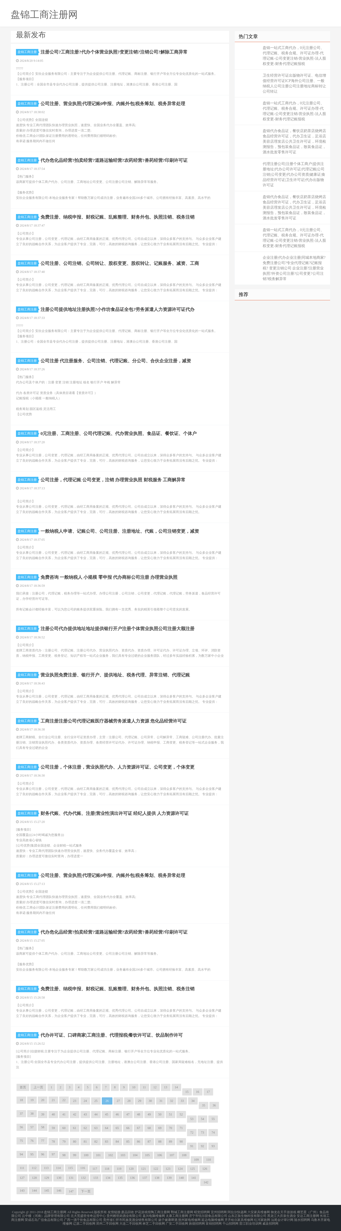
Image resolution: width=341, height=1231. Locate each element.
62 (85, 1128)
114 (58, 1168)
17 (208, 1092)
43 (85, 1114)
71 (181, 1128)
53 (191, 1119)
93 (213, 1146)
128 (34, 1178)
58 (42, 1127)
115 (70, 1168)
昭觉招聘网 (202, 1212)
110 (208, 1160)
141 (193, 1178)
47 (127, 1114)
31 (161, 1101)
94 (21, 1154)
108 (184, 1155)
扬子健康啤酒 (167, 1218)
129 (46, 1178)
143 (22, 1190)
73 (202, 1132)
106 (159, 1155)
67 (138, 1128)
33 (182, 1101)
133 (95, 1178)
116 (82, 1168)
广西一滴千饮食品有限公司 (83, 1218)
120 (131, 1169)
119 (119, 1169)
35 (203, 1105)
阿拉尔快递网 (237, 1212)
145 (46, 1190)
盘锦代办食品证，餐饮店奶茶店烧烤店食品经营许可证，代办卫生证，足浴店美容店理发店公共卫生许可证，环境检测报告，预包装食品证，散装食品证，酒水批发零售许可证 (294, 141)
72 (191, 1132)
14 (176, 1087)
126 (204, 1169)
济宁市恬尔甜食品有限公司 (208, 1215)
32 (171, 1101)
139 (169, 1178)
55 (213, 1119)
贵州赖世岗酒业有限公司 (124, 1215)
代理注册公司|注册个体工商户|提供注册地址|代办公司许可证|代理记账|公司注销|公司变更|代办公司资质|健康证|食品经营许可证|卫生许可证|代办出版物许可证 (294, 174)
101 (98, 1155)
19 (32, 1100)
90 (181, 1141)
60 (64, 1128)
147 (71, 1191)
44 (96, 1114)
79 (64, 1141)
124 (180, 1169)
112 (34, 1168)
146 (58, 1190)
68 (149, 1128)
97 (53, 1154)
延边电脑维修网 (212, 1218)
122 (155, 1169)
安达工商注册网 (308, 1215)
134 (107, 1178)
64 (106, 1128)
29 (139, 1101)
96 (42, 1154)
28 (129, 1101)
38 (32, 1113)
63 (96, 1128)
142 (206, 1182)
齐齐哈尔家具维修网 (239, 1218)
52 (181, 1114)
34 (192, 1101)
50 (159, 1114)
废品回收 (127, 1212)
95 (32, 1154)
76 (32, 1141)
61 (74, 1128)
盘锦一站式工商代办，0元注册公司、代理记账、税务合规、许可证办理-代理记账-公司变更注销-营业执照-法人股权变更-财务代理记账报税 (294, 56)
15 (187, 1092)
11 (144, 1087)
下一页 (86, 1191)
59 (53, 1128)
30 (150, 1101)
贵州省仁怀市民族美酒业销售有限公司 (130, 1218)
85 (127, 1141)
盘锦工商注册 (28, 52)
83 (106, 1141)
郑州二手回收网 (107, 1221)
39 (42, 1114)
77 (42, 1141)
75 (21, 1141)
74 (213, 1132)
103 (122, 1155)
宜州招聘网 (219, 1212)
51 (170, 1114)
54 (202, 1119)
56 (21, 1127)
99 (74, 1155)
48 (138, 1114)
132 (83, 1178)
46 (117, 1114)
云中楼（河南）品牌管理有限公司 (46, 1215)
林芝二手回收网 (154, 1221)
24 (85, 1101)
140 (181, 1178)
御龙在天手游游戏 (283, 1212)
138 (157, 1178)
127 (22, 1178)
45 (106, 1114)
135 (120, 1178)
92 (202, 1146)
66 (127, 1128)
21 (53, 1100)
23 (74, 1101)
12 (155, 1087)
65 (117, 1128)
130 (58, 1178)
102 (110, 1155)
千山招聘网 (230, 1221)
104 (135, 1155)
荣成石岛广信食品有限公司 (44, 1218)
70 (170, 1128)
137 (144, 1178)
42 (74, 1114)
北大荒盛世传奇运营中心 (88, 1215)
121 (143, 1169)
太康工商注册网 (177, 1215)
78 (53, 1141)
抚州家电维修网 (189, 1218)
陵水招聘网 (302, 1218)
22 (64, 1100)
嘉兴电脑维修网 (154, 1215)
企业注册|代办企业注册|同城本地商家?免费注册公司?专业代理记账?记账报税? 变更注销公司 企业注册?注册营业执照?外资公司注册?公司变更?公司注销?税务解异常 (294, 268)
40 (53, 1114)
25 (96, 1101)
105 (147, 1155)
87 (149, 1141)
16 (197, 1092)
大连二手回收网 (130, 1221)
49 (149, 1114)
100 (86, 1155)
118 (106, 1169)
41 (64, 1114)
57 (32, 1127)
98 (64, 1155)
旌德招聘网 (197, 1221)
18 (21, 1100)
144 (34, 1190)
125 (192, 1169)
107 (171, 1155)
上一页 (38, 1087)
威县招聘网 (270, 1221)
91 (191, 1146)
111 (22, 1168)
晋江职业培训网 (250, 1221)
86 (138, 1141)
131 (71, 1178)
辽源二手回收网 (84, 1221)
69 (159, 1128)
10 (133, 1087)
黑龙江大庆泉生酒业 (281, 1215)
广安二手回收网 (177, 1221)
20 (42, 1100)
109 (196, 1160)
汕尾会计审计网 (282, 1218)
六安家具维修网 (258, 1212)
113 (46, 1168)
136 (132, 1178)
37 (21, 1113)
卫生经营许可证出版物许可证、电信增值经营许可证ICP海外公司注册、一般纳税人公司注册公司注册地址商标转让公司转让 (294, 83)
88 (159, 1141)
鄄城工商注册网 (182, 1212)
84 (117, 1141)
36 (214, 1105)
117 (94, 1169)
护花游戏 (141, 1212)
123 (168, 1169)
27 (118, 1101)
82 (96, 1141)
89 (170, 1141)
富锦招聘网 (214, 1221)
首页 (23, 1087)
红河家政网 (262, 1218)
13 (165, 1087)
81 (85, 1141)
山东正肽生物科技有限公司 (247, 1215)
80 (74, 1141)
